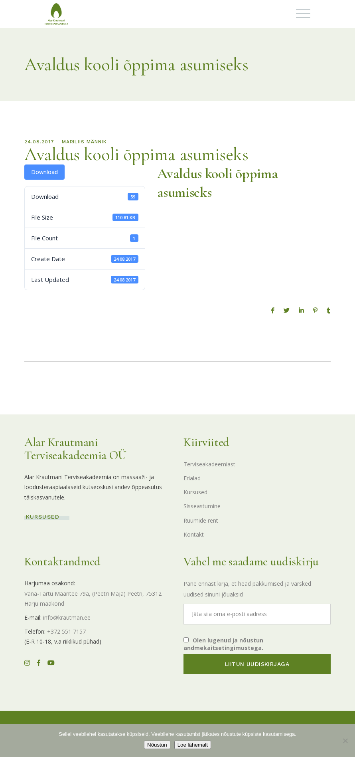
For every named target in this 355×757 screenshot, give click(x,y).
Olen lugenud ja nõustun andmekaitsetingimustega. (223, 644)
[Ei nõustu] (345, 741)
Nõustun (157, 745)
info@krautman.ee (67, 617)
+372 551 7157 (66, 631)
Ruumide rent (200, 520)
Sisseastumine (202, 506)
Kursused (195, 492)
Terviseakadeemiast (209, 464)
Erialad (192, 478)
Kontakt (193, 534)
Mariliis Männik (84, 142)
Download (44, 172)
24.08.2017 (39, 142)
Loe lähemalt (193, 745)
